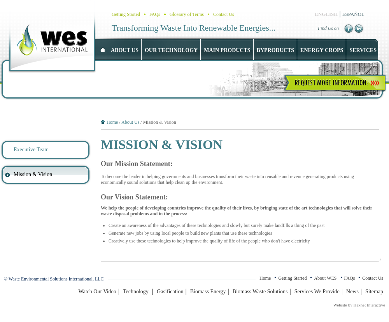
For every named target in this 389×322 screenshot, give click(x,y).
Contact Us (223, 14)
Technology (136, 291)
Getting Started (126, 14)
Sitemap (374, 291)
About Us (130, 122)
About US (124, 50)
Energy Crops (321, 50)
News (352, 291)
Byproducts (275, 50)
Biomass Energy (208, 291)
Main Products (227, 50)
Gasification (170, 291)
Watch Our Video (97, 291)
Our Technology (171, 50)
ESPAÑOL (353, 14)
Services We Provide (317, 291)
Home (112, 122)
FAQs (154, 14)
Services (363, 50)
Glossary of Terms (187, 14)
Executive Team (31, 149)
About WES (325, 278)
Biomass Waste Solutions (260, 291)
